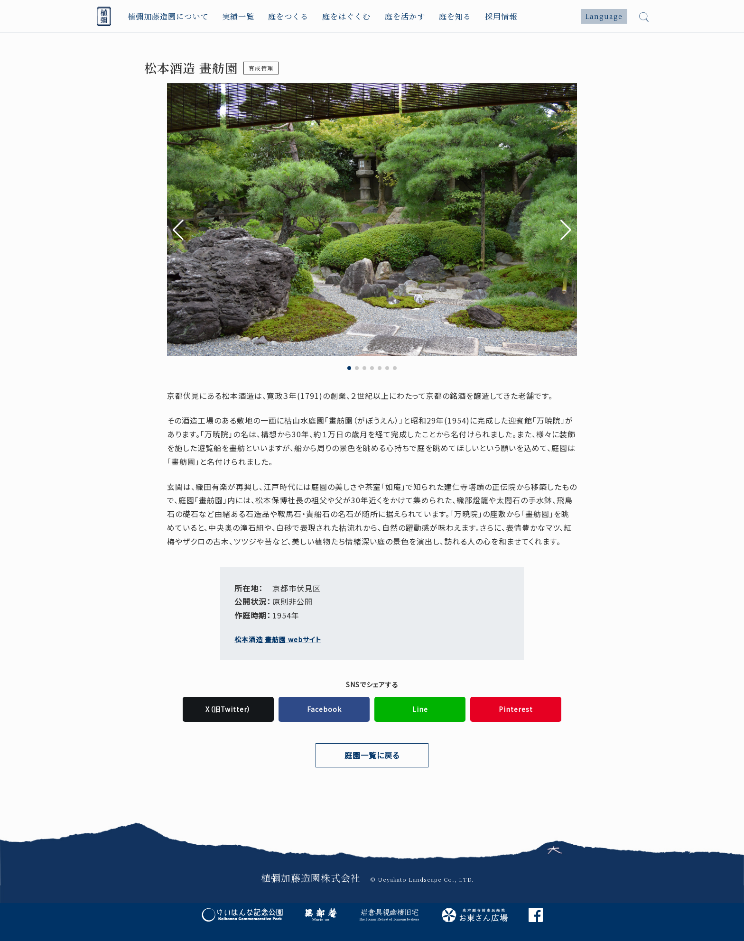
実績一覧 (239, 16)
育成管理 (261, 68)
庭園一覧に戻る (372, 755)
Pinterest (516, 709)
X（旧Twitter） (228, 709)
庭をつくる (289, 16)
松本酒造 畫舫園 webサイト (277, 639)
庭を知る (457, 16)
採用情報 (503, 16)
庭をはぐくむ (348, 16)
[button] (565, 230)
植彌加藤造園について (168, 16)
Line (420, 709)
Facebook (324, 709)
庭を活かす (406, 16)
